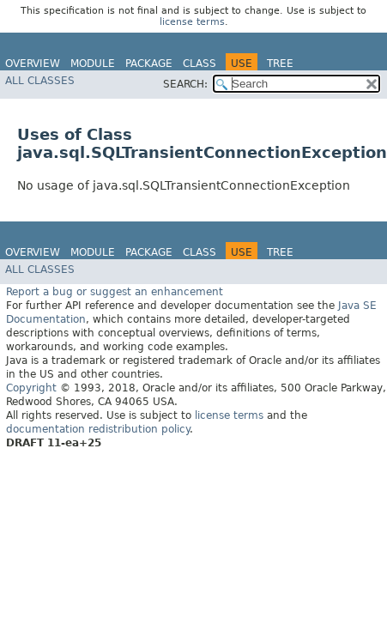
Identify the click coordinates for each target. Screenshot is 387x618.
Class (199, 64)
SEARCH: (185, 84)
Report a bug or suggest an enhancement (114, 292)
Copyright (31, 388)
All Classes (40, 81)
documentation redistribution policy (98, 429)
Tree (280, 64)
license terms (192, 21)
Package (148, 64)
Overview (32, 64)
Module (92, 64)
